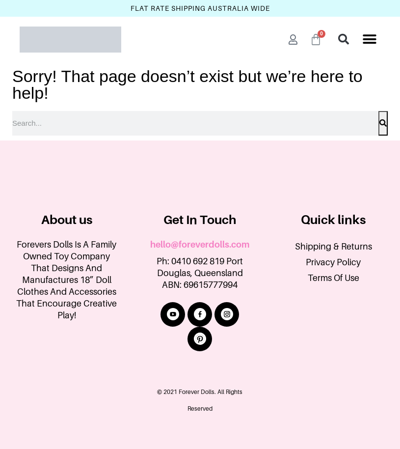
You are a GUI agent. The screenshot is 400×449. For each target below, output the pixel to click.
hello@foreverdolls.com (199, 245)
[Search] (383, 123)
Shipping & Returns (333, 247)
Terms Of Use (333, 278)
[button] (369, 39)
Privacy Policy (333, 262)
